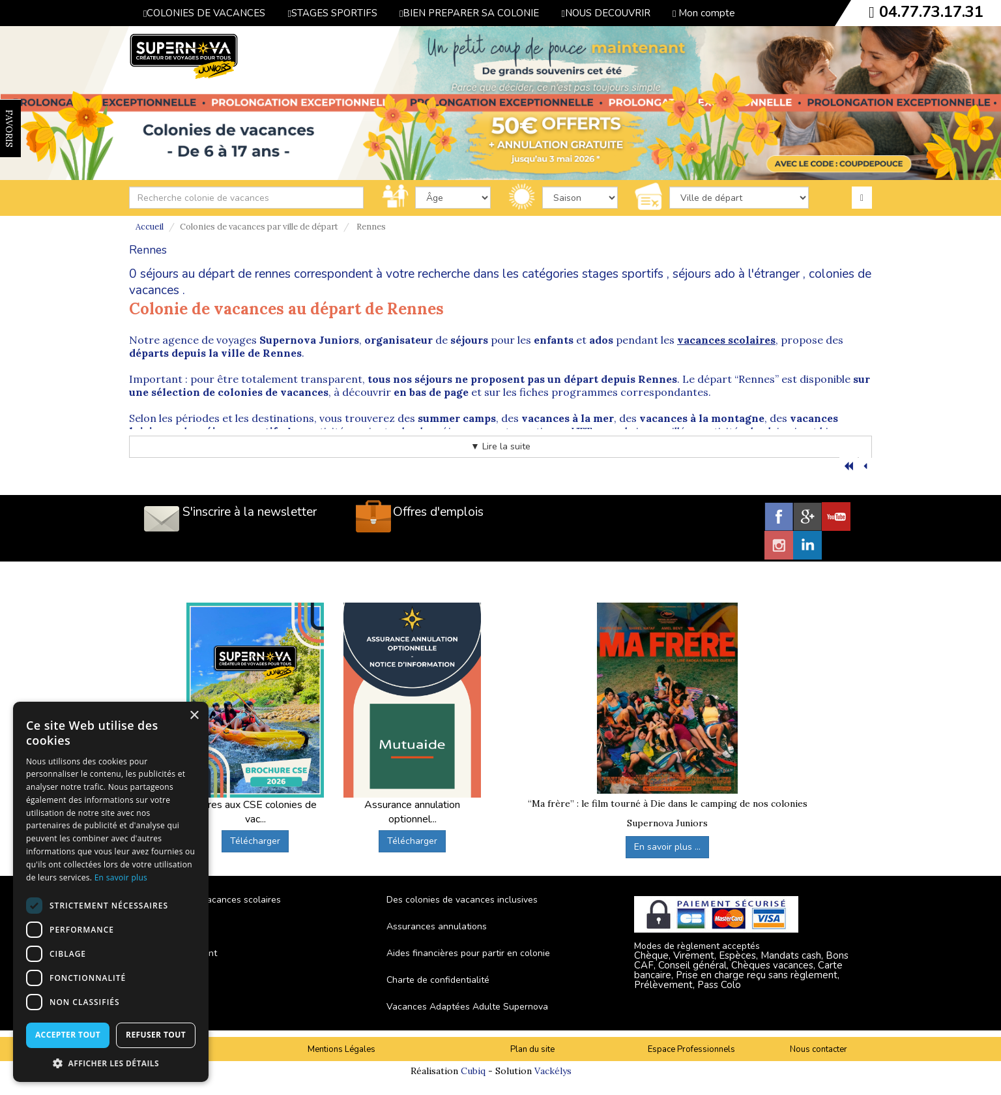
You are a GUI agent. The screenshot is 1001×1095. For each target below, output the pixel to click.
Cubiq (473, 1071)
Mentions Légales (341, 1049)
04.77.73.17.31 (931, 11)
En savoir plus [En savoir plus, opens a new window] (120, 877)
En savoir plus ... (667, 847)
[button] (111, 1063)
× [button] (194, 716)
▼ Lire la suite (500, 446)
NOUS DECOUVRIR (605, 13)
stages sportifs (622, 273)
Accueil (150, 226)
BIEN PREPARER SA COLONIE (469, 13)
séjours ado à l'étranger (736, 273)
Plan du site (532, 1049)
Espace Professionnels (691, 1049)
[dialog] (111, 892)
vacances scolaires (726, 339)
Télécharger (255, 841)
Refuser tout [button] (156, 1034)
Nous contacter (818, 1049)
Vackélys (553, 1071)
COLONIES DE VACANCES (204, 13)
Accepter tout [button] (67, 1034)
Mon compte (704, 13)
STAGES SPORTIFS (332, 13)
